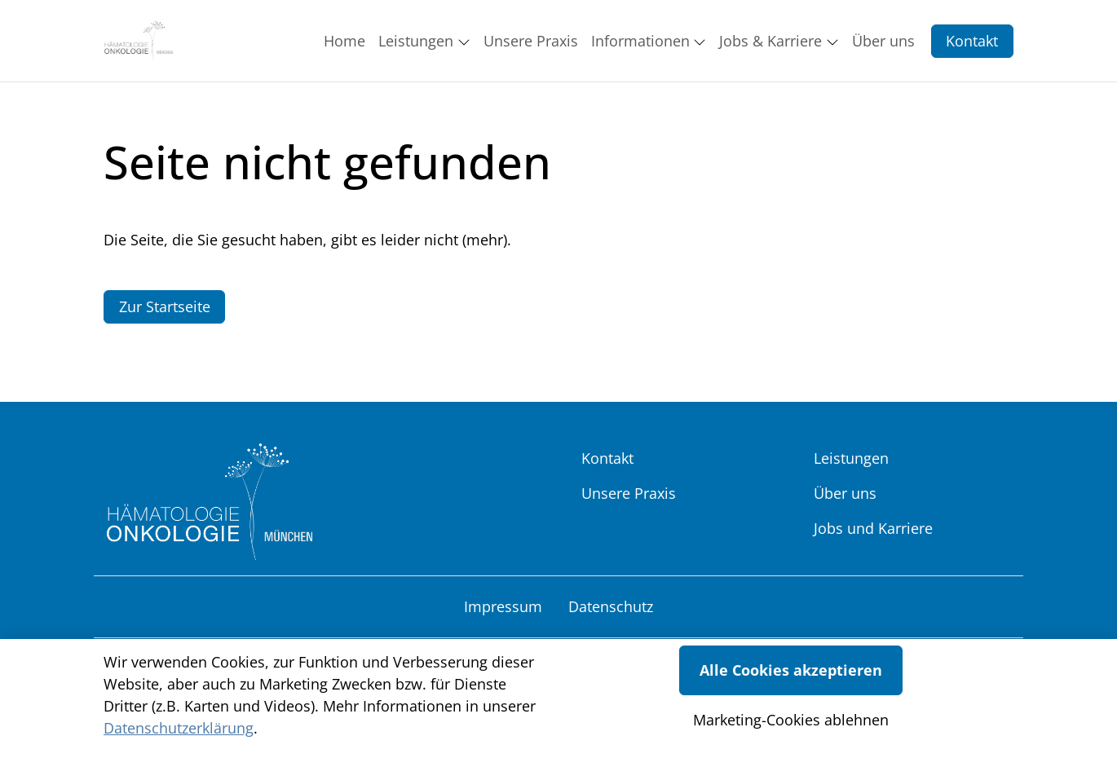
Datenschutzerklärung (179, 728)
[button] (348, 41)
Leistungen (851, 458)
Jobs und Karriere (873, 528)
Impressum (503, 606)
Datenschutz (610, 606)
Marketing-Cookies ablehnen (791, 719)
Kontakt (972, 41)
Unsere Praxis (628, 493)
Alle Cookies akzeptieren (791, 670)
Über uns (845, 493)
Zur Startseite (164, 306)
